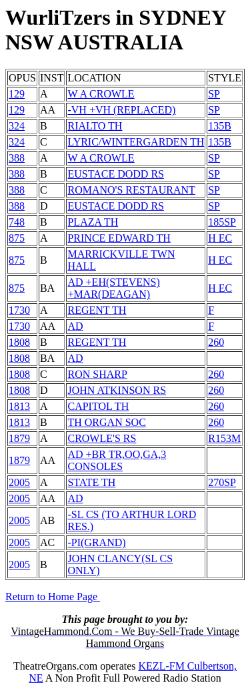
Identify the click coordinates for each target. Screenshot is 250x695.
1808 (19, 342)
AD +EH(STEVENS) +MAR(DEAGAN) (113, 288)
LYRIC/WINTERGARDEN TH (135, 142)
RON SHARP (97, 374)
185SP (222, 222)
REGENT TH (96, 310)
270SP (222, 482)
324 (17, 126)
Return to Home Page (52, 596)
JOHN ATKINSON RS (116, 390)
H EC (220, 238)
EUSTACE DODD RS (115, 174)
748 (17, 222)
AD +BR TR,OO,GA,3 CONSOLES (116, 460)
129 (17, 93)
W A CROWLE (100, 93)
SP (214, 93)
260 (216, 342)
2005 (19, 482)
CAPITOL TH (98, 406)
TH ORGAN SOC (106, 422)
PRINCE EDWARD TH (118, 238)
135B (219, 126)
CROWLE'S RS (101, 438)
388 (17, 158)
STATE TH (91, 482)
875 (17, 238)
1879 (19, 438)
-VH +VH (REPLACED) (121, 109)
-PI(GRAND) (96, 542)
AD (75, 326)
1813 (19, 406)
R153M (224, 438)
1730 (19, 310)
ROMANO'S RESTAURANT (131, 190)
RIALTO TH (94, 126)
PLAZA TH (92, 222)
